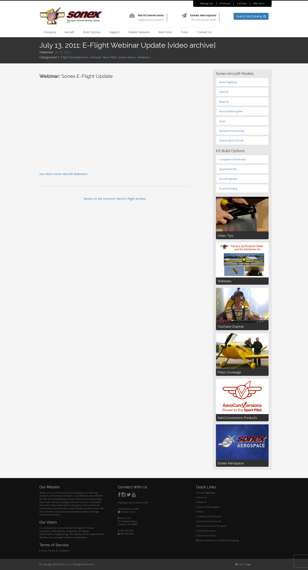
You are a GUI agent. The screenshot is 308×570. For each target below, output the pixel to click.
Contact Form (126, 511)
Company (49, 32)
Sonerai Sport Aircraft (208, 521)
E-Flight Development (73, 57)
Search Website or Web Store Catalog (217, 540)
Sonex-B (201, 497)
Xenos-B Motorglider (208, 506)
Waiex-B (201, 502)
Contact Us (204, 32)
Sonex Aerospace (206, 530)
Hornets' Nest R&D (103, 57)
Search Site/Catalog (251, 16)
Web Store (259, 3)
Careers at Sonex (206, 535)
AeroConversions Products (211, 525)
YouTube (242, 3)
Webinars (143, 57)
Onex (199, 511)
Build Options (92, 32)
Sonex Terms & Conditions (54, 550)
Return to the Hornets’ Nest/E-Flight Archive (115, 199)
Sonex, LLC (124, 517)
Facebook (225, 3)
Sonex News (127, 57)
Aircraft (69, 32)
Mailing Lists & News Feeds (133, 502)
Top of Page (243, 564)
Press (184, 32)
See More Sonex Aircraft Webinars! (63, 174)
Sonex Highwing (205, 492)
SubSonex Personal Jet (209, 516)
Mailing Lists (206, 3)
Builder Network (139, 32)
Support (114, 32)
